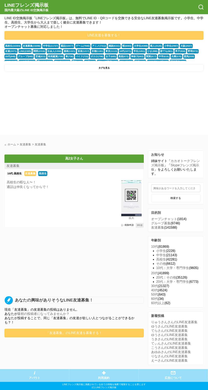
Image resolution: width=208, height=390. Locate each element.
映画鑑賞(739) (41, 56)
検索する (175, 198)
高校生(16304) (12, 46)
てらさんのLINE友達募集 (169, 330)
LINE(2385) (11, 51)
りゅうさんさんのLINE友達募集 (174, 322)
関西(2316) (24, 51)
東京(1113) (94, 51)
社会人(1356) (39, 51)
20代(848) (184, 51)
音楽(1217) (67, 51)
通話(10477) (64, 46)
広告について (173, 377)
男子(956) (160, 51)
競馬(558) (168, 56)
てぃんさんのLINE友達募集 (171, 343)
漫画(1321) (53, 51)
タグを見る (104, 68)
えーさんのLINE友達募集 (169, 360)
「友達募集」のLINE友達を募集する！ (74, 333)
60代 (154, 298)
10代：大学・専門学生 (172, 268)
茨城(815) (27, 56)
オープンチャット (164, 219)
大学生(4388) (135, 46)
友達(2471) (191, 46)
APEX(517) (181, 56)
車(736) (54, 56)
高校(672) (106, 56)
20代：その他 (166, 277)
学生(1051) (121, 51)
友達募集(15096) (30, 46)
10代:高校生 (14, 173)
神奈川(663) (119, 56)
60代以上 (158, 303)
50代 (154, 294)
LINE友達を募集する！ (104, 35)
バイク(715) (66, 56)
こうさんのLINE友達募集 (169, 347)
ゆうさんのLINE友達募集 (169, 326)
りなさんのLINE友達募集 (169, 356)
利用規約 (103, 377)
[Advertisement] (53, 104)
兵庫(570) (156, 56)
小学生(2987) (164, 46)
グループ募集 (161, 223)
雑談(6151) (109, 46)
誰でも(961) (147, 51)
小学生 (161, 251)
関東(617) (132, 56)
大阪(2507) (178, 46)
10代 (154, 246)
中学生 (161, 255)
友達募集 (13, 165)
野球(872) (172, 51)
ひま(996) (134, 51)
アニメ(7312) (95, 46)
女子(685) (94, 56)
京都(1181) (80, 51)
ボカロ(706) (81, 56)
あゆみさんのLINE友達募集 (171, 352)
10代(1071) (107, 51)
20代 (154, 273)
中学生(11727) (48, 46)
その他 (161, 263)
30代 (154, 286)
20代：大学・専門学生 (172, 281)
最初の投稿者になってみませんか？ (43, 313)
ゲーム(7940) (79, 46)
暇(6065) (121, 46)
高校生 (43, 173)
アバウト (34, 377)
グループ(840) (12, 56)
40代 (154, 290)
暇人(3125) (149, 46)
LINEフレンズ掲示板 (26, 7)
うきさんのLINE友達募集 (169, 339)
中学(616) (144, 56)
